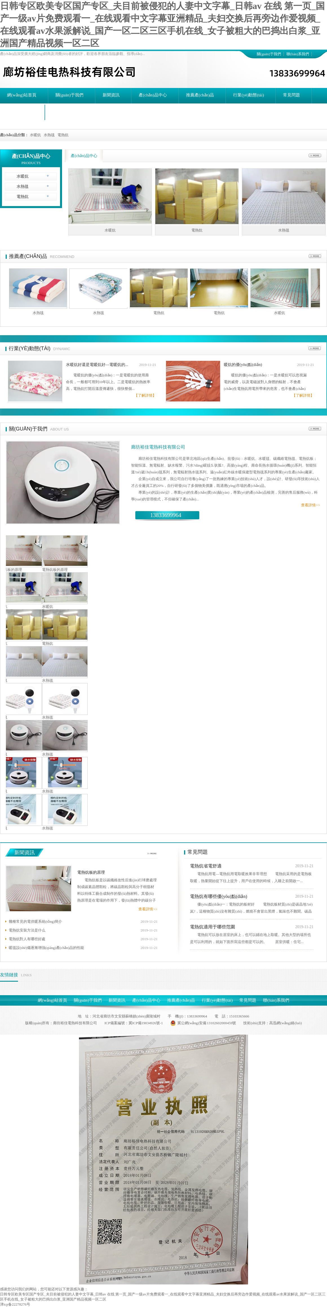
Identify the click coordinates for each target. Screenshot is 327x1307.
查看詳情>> (310, 505)
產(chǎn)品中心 (31, 156)
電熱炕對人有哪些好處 (27, 939)
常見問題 (197, 852)
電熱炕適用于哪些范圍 (212, 926)
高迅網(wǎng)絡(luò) (285, 1023)
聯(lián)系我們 (297, 54)
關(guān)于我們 (269, 54)
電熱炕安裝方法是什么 (27, 930)
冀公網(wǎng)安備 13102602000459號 (203, 1023)
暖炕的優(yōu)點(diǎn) (243, 365)
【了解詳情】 (145, 395)
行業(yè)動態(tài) (29, 348)
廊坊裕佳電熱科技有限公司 (158, 447)
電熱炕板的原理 (57, 570)
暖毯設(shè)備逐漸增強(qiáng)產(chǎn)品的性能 (46, 948)
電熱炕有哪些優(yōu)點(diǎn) (218, 896)
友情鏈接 (9, 974)
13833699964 (165, 515)
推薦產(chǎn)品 (28, 256)
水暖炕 (35, 135)
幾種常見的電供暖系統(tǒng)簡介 (35, 921)
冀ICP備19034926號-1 (146, 1023)
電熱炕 (63, 135)
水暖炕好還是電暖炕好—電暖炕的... (97, 365)
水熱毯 (49, 135)
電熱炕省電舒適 (206, 866)
